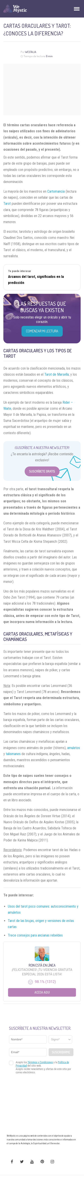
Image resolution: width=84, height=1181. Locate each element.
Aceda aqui (42, 992)
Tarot (7, 203)
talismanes (13, 754)
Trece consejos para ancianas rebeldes (35, 935)
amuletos (73, 748)
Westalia (30, 52)
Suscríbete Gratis (42, 471)
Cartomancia (56, 191)
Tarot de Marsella (56, 374)
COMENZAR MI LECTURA (42, 331)
